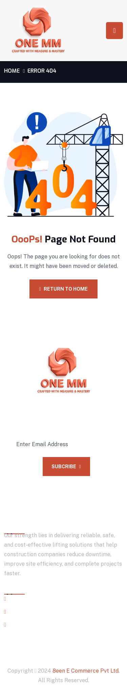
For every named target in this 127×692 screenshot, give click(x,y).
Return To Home (63, 289)
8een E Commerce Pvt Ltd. (86, 671)
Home (12, 70)
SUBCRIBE (66, 466)
